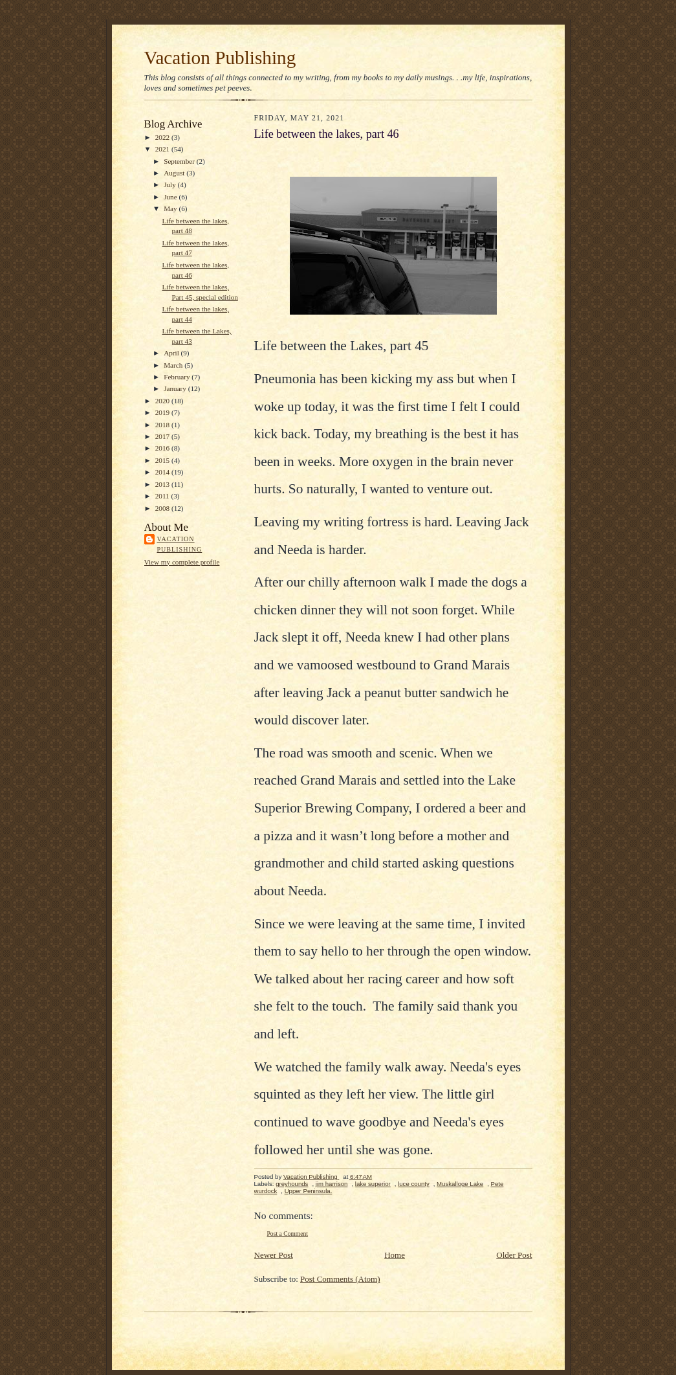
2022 (163, 137)
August (175, 173)
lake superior (373, 1183)
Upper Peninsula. (309, 1190)
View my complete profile (182, 562)
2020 (163, 401)
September (180, 161)
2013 (163, 484)
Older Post (514, 1255)
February (177, 377)
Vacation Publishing (220, 57)
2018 (163, 425)
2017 (163, 436)
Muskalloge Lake (460, 1183)
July (170, 184)
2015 (163, 460)
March (174, 365)
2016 (163, 448)
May (171, 208)
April (172, 353)
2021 (163, 149)
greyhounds (292, 1183)
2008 (163, 508)
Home (394, 1255)
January (176, 388)
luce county (414, 1183)
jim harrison (332, 1183)
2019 (163, 412)
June (171, 197)
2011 (163, 496)
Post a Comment (288, 1233)
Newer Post (273, 1255)
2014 (163, 472)
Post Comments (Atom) (340, 1279)
